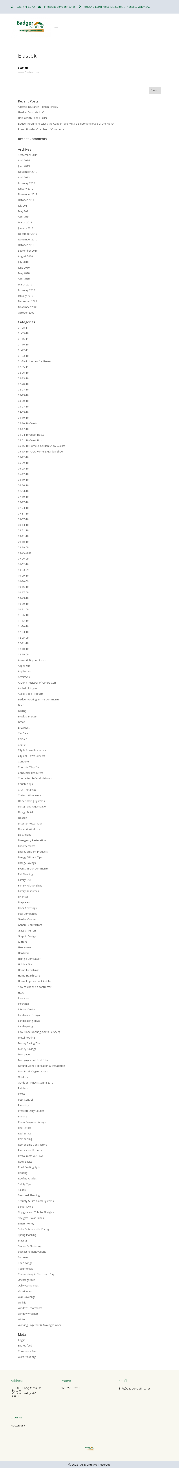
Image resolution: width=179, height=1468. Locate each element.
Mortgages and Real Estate (34, 1060)
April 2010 (24, 278)
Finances (23, 896)
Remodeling (25, 1139)
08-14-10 (23, 525)
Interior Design (27, 1009)
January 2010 (25, 296)
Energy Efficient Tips (30, 857)
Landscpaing (25, 1026)
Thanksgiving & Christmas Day (36, 1274)
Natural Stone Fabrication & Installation (41, 1065)
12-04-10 (23, 632)
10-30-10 (23, 603)
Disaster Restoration (30, 823)
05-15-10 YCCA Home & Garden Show (40, 451)
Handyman (24, 947)
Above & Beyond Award (32, 660)
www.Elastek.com (28, 72)
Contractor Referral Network (35, 778)
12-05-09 (23, 637)
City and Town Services (31, 756)
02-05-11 (23, 367)
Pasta (21, 1094)
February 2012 (26, 183)
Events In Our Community (33, 868)
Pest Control (25, 1099)
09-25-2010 (25, 553)
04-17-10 (23, 429)
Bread (21, 722)
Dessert (22, 818)
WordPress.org (27, 1357)
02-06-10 (23, 372)
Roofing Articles (27, 1178)
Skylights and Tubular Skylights (36, 1212)
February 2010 (26, 290)
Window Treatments (30, 1308)
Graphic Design (27, 936)
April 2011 (24, 216)
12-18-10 (23, 648)
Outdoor (23, 1077)
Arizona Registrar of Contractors (37, 682)
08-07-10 (23, 519)
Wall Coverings (26, 1297)
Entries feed (25, 1345)
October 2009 (26, 312)
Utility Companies (28, 1285)
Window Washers (28, 1313)
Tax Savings (25, 1263)
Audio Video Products (30, 693)
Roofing (22, 1173)
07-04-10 (23, 491)
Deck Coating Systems (31, 801)
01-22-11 (23, 350)
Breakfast (24, 727)
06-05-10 (23, 468)
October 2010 (26, 245)
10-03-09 (23, 570)
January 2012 (25, 188)
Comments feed (27, 1351)
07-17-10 (23, 502)
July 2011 (23, 205)
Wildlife (22, 1302)
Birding (22, 711)
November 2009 (27, 307)
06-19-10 (23, 479)
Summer (23, 1257)
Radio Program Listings (32, 1122)
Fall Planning (25, 874)
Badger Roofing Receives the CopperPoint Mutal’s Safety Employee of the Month (66, 123)
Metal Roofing (26, 1037)
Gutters (22, 942)
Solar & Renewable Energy (33, 1229)
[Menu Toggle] (56, 28)
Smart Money (26, 1223)
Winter (22, 1319)
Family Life (24, 880)
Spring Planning (27, 1235)
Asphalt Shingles (27, 688)
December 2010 (27, 233)
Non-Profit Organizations (33, 1071)
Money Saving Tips (29, 1043)
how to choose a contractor (34, 987)
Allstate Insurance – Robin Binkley (38, 107)
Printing (22, 1116)
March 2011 (25, 222)
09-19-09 (23, 547)
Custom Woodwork (29, 795)
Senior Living (25, 1206)
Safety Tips (24, 1184)
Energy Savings (27, 863)
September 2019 (28, 155)
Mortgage (24, 1054)
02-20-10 (23, 384)
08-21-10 (23, 530)
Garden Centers (27, 919)
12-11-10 (23, 643)
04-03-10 (23, 412)
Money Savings (27, 1049)
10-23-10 (23, 598)
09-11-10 (23, 536)
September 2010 (28, 250)
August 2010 (25, 256)
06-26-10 (23, 485)
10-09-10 (23, 575)
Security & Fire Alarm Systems (36, 1201)
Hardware (24, 953)
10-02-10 (23, 564)
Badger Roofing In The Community (38, 699)
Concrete (23, 761)
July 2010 (23, 262)
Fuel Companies (27, 913)
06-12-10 (23, 474)
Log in (21, 1340)
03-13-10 (23, 395)
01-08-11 (23, 327)
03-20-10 (23, 401)
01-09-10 (23, 333)
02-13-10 (23, 378)
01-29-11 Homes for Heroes (35, 361)
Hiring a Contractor (29, 958)
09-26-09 (23, 558)
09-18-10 (23, 541)
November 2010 (27, 239)
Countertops (25, 784)
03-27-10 (23, 406)
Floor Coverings (27, 908)
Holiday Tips (25, 964)
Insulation (24, 998)
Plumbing (23, 1105)
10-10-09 (23, 581)
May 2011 (24, 211)
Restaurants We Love (30, 1156)
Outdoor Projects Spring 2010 (35, 1082)
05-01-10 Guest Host (30, 440)
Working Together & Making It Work (39, 1325)
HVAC (21, 992)
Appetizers (24, 665)
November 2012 (27, 171)
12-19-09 (23, 654)
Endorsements (26, 846)
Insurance (24, 1003)
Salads (22, 1190)
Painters (23, 1088)
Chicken (22, 739)
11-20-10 (23, 626)
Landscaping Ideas (29, 1020)
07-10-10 (23, 496)
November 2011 (27, 194)
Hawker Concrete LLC (31, 112)
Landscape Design (29, 1015)
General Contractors (30, 925)
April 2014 (24, 160)
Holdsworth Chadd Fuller (32, 118)
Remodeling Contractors (32, 1144)
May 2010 (24, 273)
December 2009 (27, 301)
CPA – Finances (27, 789)
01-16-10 (23, 344)
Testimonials (25, 1268)
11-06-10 (23, 615)
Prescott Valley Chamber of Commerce (41, 129)
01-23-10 (23, 356)
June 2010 (24, 267)
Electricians (24, 834)
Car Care (23, 733)
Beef (21, 705)
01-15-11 (23, 339)
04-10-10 (23, 417)
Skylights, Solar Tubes (31, 1218)
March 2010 (25, 284)
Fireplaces (24, 902)
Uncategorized (26, 1280)
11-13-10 (23, 620)
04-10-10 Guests (28, 423)
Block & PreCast (27, 716)
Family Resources (28, 891)
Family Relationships (30, 885)
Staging (22, 1240)
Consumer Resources (30, 773)
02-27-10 (23, 389)
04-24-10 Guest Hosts (31, 434)
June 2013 (24, 166)
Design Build (25, 812)
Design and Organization (32, 806)
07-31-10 (23, 513)
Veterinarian (25, 1291)
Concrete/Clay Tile (29, 767)
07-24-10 (23, 508)
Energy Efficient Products (33, 851)
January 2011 (25, 228)
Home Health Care (29, 975)
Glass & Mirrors (27, 930)
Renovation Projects (30, 1150)
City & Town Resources (32, 750)
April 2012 (24, 177)
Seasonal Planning (29, 1195)
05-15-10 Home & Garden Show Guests (41, 446)
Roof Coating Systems (31, 1167)
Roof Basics (25, 1161)
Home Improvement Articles (35, 981)
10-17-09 (23, 592)
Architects (24, 677)
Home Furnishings (28, 970)
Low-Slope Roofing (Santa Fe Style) (39, 1032)
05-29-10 (23, 463)
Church (22, 744)
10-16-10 (23, 586)
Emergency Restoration (32, 840)
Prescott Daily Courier (31, 1110)
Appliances (24, 671)
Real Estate (24, 1127)
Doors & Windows (29, 829)
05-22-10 (23, 457)
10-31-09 (23, 609)
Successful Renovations (32, 1251)
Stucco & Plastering (29, 1246)
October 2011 (26, 200)
